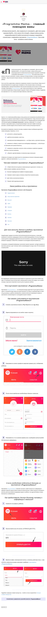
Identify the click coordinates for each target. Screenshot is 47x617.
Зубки (9, 203)
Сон (8, 224)
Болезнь (9, 214)
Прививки (10, 207)
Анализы (9, 217)
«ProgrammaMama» (27, 74)
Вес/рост (10, 200)
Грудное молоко (11, 193)
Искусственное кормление (13, 196)
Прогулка (10, 221)
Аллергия (10, 210)
